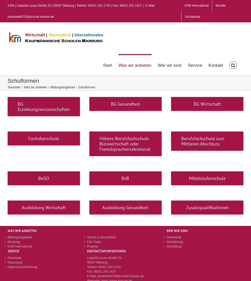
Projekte (92, 246)
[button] (233, 64)
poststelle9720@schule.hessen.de (120, 276)
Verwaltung (173, 246)
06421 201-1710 (109, 267)
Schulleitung (174, 242)
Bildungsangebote (20, 237)
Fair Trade (94, 242)
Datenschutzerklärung (22, 267)
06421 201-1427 (105, 271)
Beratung (14, 242)
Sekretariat (173, 237)
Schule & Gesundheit (101, 237)
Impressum (15, 262)
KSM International (20, 246)
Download (14, 258)
